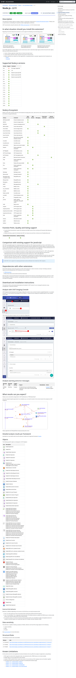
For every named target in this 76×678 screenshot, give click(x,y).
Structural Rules (61, 33)
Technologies (5, 5)
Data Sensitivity (7, 632)
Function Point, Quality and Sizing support (65, 16)
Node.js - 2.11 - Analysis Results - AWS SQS (14, 663)
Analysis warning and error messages (65, 25)
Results (39, 436)
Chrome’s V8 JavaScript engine (42, 21)
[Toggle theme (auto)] (57, 2)
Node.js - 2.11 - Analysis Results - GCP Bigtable (15, 664)
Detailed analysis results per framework (66, 28)
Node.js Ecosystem (62, 14)
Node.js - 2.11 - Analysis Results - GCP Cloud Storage (16, 666)
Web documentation (13, 5)
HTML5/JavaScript (7, 272)
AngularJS (8, 58)
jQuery (7, 57)
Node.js (19, 5)
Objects (59, 30)
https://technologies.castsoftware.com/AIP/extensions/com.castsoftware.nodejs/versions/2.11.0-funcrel (30, 642)
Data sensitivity (61, 31)
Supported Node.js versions (63, 12)
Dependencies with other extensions (65, 21)
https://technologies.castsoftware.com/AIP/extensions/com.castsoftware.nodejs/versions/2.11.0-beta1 (30, 646)
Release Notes (35, 13)
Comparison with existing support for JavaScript (66, 19)
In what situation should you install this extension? (66, 10)
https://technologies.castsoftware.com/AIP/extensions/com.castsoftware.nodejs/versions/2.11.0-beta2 (30, 644)
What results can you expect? (64, 27)
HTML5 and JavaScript (25, 25)
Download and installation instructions (66, 22)
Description (60, 8)
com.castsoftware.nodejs (28, 5)
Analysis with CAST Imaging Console (65, 24)
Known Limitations (62, 34)
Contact (48, 387)
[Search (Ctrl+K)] (67, 2)
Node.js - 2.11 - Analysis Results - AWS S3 (14, 661)
